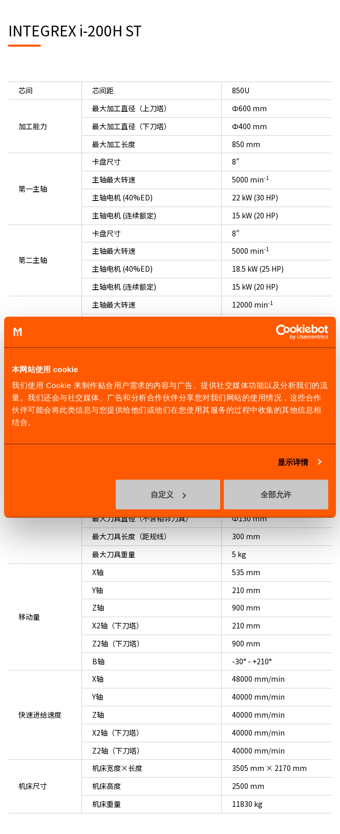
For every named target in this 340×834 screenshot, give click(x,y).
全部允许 (276, 494)
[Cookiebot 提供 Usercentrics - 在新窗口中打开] (283, 331)
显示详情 (293, 461)
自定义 (168, 494)
